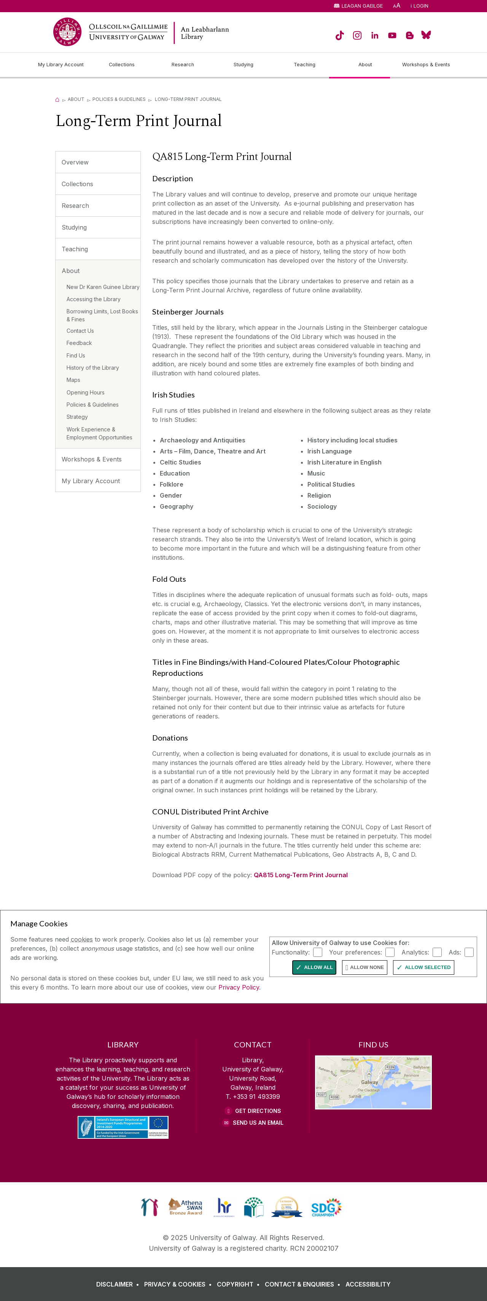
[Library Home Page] (228, 33)
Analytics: (415, 952)
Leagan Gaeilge (362, 6)
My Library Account (91, 481)
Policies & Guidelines (119, 99)
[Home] (57, 99)
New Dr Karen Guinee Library (103, 287)
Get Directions (258, 1111)
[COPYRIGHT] (240, 1284)
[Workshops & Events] (426, 65)
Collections (77, 184)
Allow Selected (428, 967)
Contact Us (80, 330)
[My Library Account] (60, 65)
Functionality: (291, 952)
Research (75, 205)
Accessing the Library (94, 299)
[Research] (182, 65)
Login (421, 6)
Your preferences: (355, 952)
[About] (365, 65)
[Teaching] (304, 65)
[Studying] (243, 65)
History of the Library (93, 367)
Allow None (367, 967)
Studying (74, 227)
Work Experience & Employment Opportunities (99, 433)
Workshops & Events (92, 459)
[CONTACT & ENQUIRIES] (304, 1284)
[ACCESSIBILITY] (368, 1284)
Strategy (77, 416)
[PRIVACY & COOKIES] (179, 1284)
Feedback (79, 343)
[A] (397, 6)
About (76, 99)
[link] (149, 1207)
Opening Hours (86, 392)
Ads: (455, 952)
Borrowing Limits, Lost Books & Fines (102, 315)
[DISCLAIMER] (119, 1284)
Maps (73, 380)
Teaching (75, 249)
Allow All (318, 967)
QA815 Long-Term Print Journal (301, 875)
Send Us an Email (258, 1122)
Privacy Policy (238, 987)
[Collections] (121, 65)
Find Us (76, 355)
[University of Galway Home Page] (110, 32)
